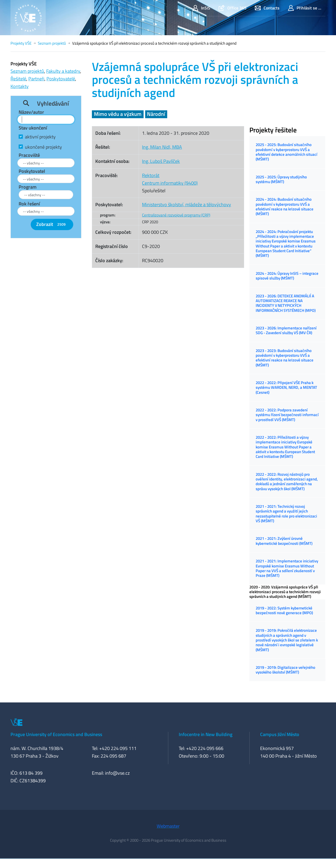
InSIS (201, 8)
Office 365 (232, 8)
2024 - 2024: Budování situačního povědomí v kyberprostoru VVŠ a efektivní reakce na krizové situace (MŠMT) (284, 206)
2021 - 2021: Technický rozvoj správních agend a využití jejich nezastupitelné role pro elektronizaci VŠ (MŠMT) (286, 513)
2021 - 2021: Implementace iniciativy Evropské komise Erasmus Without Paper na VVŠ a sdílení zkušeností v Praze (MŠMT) (287, 568)
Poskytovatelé (60, 78)
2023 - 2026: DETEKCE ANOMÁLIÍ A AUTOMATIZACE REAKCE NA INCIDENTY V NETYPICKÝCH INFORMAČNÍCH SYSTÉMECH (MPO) (286, 303)
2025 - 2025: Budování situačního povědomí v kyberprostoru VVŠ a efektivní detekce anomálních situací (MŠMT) (286, 152)
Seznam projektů (52, 43)
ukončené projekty (43, 147)
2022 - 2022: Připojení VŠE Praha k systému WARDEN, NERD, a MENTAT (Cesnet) (286, 387)
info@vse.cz (117, 773)
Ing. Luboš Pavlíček (161, 161)
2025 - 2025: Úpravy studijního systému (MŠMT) (281, 179)
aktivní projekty (40, 136)
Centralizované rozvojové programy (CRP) (176, 215)
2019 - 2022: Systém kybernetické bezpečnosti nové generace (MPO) (284, 610)
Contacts (267, 8)
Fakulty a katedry (63, 71)
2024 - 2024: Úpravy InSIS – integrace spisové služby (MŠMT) (287, 275)
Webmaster (168, 826)
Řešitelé (18, 78)
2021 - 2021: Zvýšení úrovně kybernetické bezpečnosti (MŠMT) (284, 540)
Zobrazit (52, 224)
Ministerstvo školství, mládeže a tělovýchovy (186, 204)
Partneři (36, 78)
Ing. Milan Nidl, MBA (162, 147)
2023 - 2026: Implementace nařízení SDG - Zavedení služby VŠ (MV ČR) (286, 330)
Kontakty (19, 86)
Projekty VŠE (21, 43)
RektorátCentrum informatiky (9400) (170, 179)
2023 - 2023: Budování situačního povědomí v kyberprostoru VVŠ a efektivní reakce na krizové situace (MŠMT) (284, 358)
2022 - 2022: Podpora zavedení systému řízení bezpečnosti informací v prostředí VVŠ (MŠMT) (287, 415)
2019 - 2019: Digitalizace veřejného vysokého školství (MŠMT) (285, 669)
